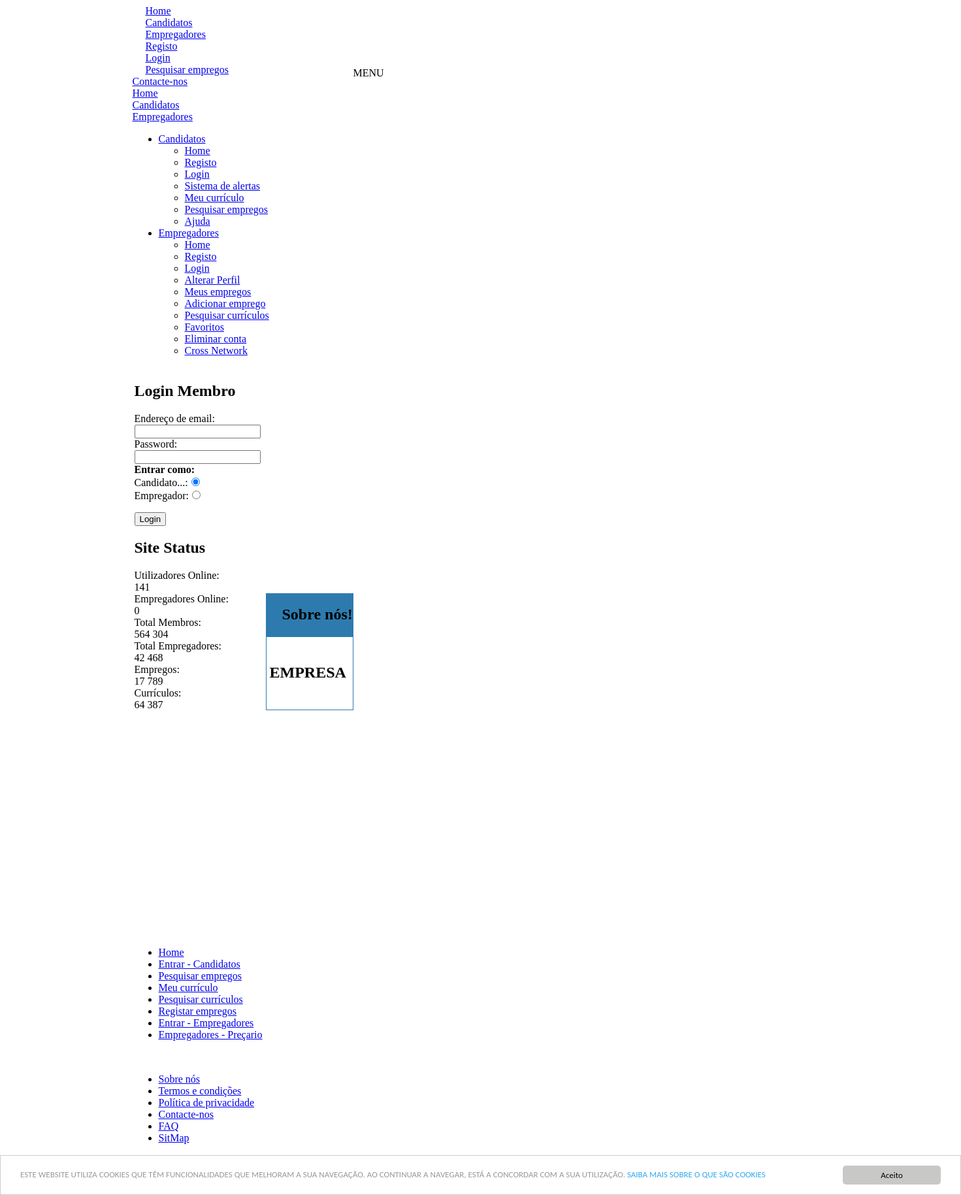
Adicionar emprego (225, 303)
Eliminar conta (216, 338)
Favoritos (204, 327)
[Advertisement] (591, 37)
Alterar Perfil (212, 280)
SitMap (174, 1137)
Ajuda (197, 221)
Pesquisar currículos (227, 315)
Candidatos (169, 22)
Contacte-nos (160, 81)
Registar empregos (198, 1011)
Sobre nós (180, 1079)
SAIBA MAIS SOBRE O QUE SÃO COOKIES (696, 1174)
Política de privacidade (207, 1102)
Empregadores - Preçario (211, 1034)
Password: (156, 444)
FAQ (169, 1126)
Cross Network (216, 350)
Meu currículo (214, 197)
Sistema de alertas (223, 185)
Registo (162, 46)
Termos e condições (200, 1090)
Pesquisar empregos (187, 69)
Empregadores (176, 34)
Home (158, 10)
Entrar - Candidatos (199, 964)
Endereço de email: (175, 418)
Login (158, 57)
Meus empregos (218, 291)
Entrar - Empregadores (206, 1022)
